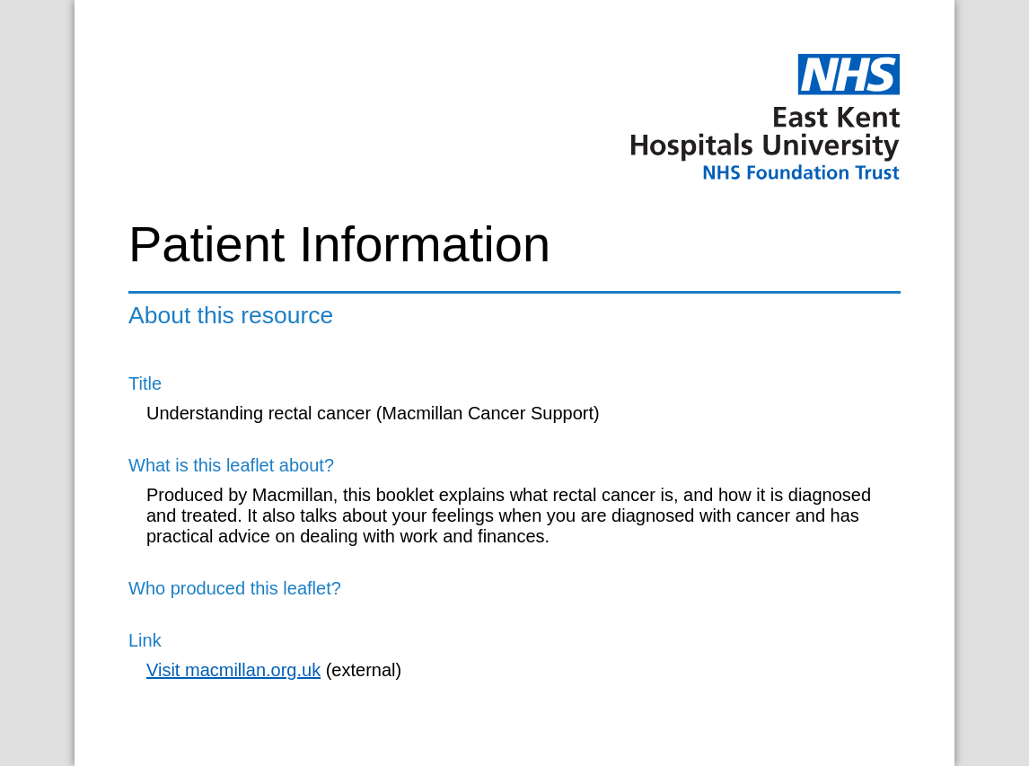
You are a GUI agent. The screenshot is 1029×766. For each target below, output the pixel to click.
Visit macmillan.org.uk (233, 670)
